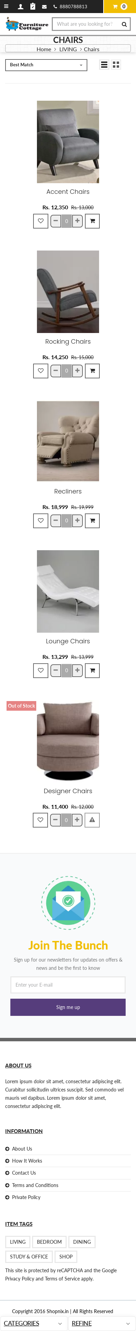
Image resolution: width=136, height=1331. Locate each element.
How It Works (27, 1161)
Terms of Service (61, 1279)
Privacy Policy (19, 1279)
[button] (68, 1007)
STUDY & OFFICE (29, 1257)
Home (44, 49)
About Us (22, 1149)
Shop (65, 1257)
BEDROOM (49, 1242)
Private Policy (26, 1197)
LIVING (68, 49)
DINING (82, 1242)
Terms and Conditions (35, 1185)
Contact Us (24, 1173)
